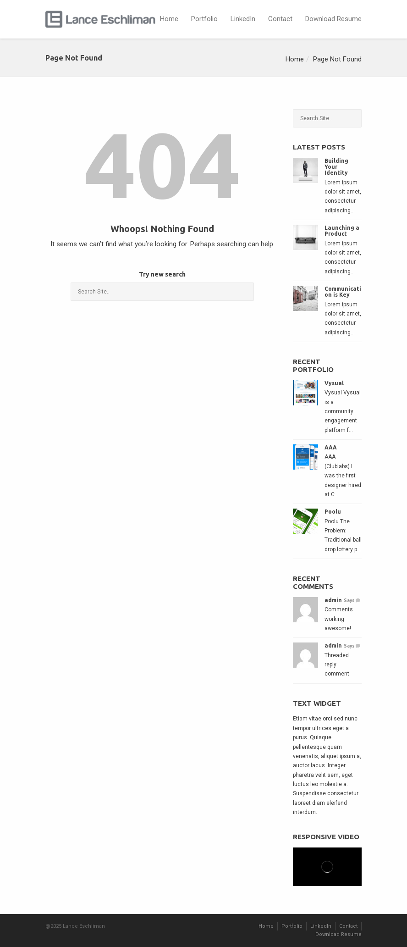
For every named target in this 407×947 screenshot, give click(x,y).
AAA (330, 447)
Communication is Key (342, 292)
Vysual (334, 383)
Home (169, 19)
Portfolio (204, 19)
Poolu (332, 512)
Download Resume (333, 19)
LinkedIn (243, 19)
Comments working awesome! (338, 618)
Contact (280, 19)
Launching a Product (341, 231)
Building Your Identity (336, 167)
